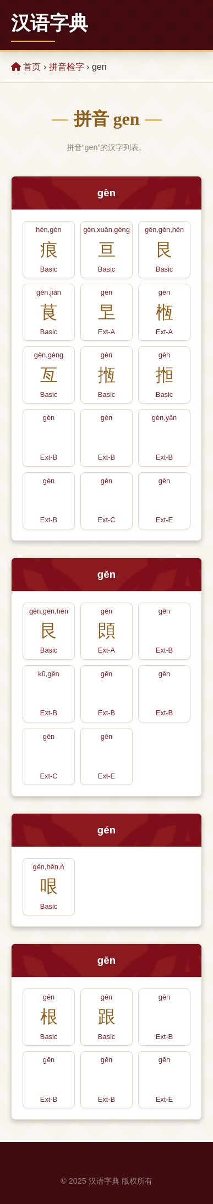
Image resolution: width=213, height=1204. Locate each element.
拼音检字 (66, 66)
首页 (26, 66)
